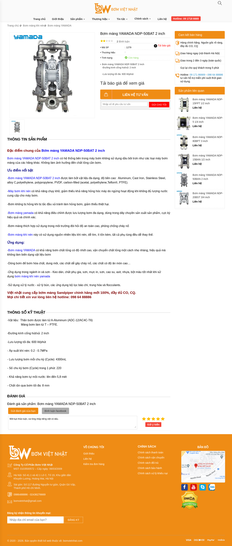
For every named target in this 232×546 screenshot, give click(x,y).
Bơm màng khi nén (33, 25)
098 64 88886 (215, 74)
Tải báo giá (162, 45)
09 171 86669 (197, 74)
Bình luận (123, 41)
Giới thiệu (58, 19)
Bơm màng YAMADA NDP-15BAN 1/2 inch (207, 157)
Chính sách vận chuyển (151, 457)
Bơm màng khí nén (20, 234)
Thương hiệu (101, 19)
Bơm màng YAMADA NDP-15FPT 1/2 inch (207, 101)
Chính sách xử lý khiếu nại (153, 473)
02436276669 (37, 494)
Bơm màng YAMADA (59, 25)
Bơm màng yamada (21, 212)
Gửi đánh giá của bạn (23, 411)
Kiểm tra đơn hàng (93, 464)
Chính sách (142, 18)
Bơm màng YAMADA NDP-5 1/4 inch (207, 119)
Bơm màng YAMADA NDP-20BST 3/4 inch (207, 195)
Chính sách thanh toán (150, 452)
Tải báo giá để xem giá (122, 83)
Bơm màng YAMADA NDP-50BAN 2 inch (207, 176)
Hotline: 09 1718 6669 (186, 18)
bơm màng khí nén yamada (32, 276)
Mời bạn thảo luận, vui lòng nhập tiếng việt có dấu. (72, 422)
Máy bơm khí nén (19, 191)
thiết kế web (44, 540)
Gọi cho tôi (159, 104)
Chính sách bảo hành (150, 468)
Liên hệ (162, 19)
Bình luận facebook (55, 411)
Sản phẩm (77, 19)
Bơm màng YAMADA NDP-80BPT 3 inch (207, 139)
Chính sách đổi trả (148, 462)
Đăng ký (73, 519)
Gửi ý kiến (153, 424)
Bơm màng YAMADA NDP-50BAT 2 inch (73, 150)
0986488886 (21, 494)
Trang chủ (39, 19)
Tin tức (122, 19)
